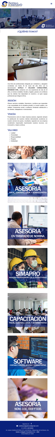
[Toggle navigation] (51, 4)
